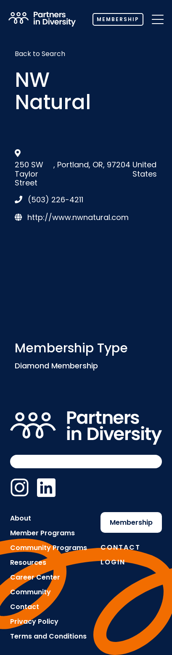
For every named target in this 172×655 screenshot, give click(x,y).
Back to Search (40, 54)
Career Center (35, 577)
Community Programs (48, 548)
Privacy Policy (34, 621)
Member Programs (42, 533)
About (20, 518)
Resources (28, 562)
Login (113, 562)
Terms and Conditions (48, 636)
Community (30, 592)
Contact (24, 607)
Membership (118, 19)
